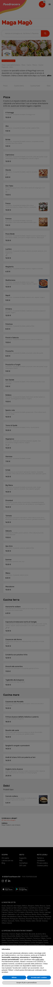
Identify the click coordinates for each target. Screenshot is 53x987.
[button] (50, 949)
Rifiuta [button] (14, 977)
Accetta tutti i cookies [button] (39, 977)
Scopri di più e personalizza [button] (26, 982)
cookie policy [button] (39, 959)
